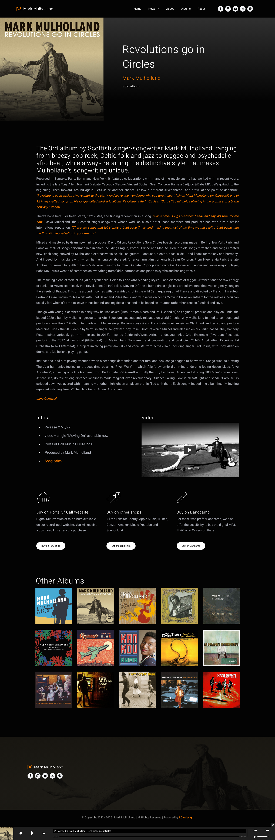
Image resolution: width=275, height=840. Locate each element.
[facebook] (220, 9)
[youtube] (235, 9)
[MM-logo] (36, 8)
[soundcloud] (243, 9)
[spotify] (250, 9)
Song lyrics (53, 464)
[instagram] (228, 9)
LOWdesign (186, 817)
